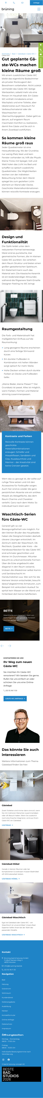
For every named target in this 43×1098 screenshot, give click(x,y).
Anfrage (36, 3)
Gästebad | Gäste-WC (26, 54)
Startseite (6, 54)
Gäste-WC (6, 55)
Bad (13, 54)
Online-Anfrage (8, 1020)
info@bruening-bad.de (22, 3)
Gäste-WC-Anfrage (14, 699)
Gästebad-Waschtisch (13, 917)
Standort (6, 3)
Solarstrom (6, 989)
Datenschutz (7, 1024)
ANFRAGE (41, 62)
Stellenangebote (8, 1002)
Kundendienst (7, 997)
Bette (7, 629)
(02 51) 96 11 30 (14, 3)
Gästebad (7, 805)
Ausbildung (6, 1006)
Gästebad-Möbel (10, 864)
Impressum (6, 1028)
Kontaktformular (8, 1015)
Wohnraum (6, 993)
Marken (5, 1011)
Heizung (5, 984)
